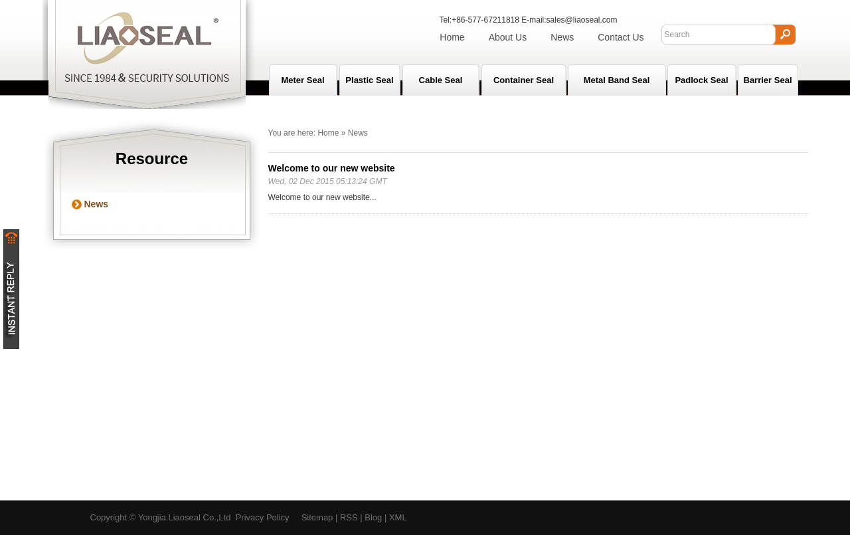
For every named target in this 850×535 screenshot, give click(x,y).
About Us (508, 37)
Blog (373, 517)
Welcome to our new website (331, 168)
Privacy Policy (263, 517)
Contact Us (620, 37)
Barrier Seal (768, 80)
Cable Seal (441, 80)
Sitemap (317, 517)
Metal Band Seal (617, 80)
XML (398, 517)
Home (452, 37)
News (562, 37)
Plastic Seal (369, 80)
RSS (349, 517)
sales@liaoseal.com (582, 20)
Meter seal (302, 80)
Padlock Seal (701, 80)
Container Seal (523, 80)
